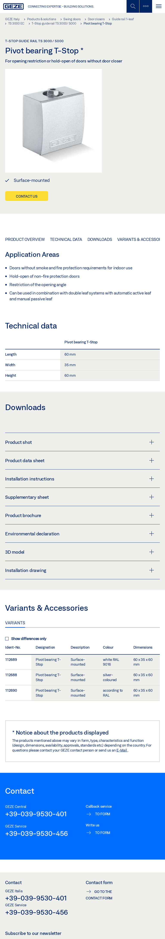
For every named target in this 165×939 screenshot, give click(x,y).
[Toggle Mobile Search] (132, 6)
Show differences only (25, 639)
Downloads (99, 239)
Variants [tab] (15, 622)
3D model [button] (79, 552)
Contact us (26, 196)
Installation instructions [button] (79, 478)
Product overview (25, 239)
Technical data (66, 239)
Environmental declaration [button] (79, 533)
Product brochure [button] (79, 515)
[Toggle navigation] (158, 6)
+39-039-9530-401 (36, 814)
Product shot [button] (79, 442)
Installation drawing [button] (79, 570)
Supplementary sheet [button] (79, 497)
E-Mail (122, 750)
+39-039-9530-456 (36, 833)
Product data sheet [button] (79, 460)
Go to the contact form (99, 894)
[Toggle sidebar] (145, 6)
